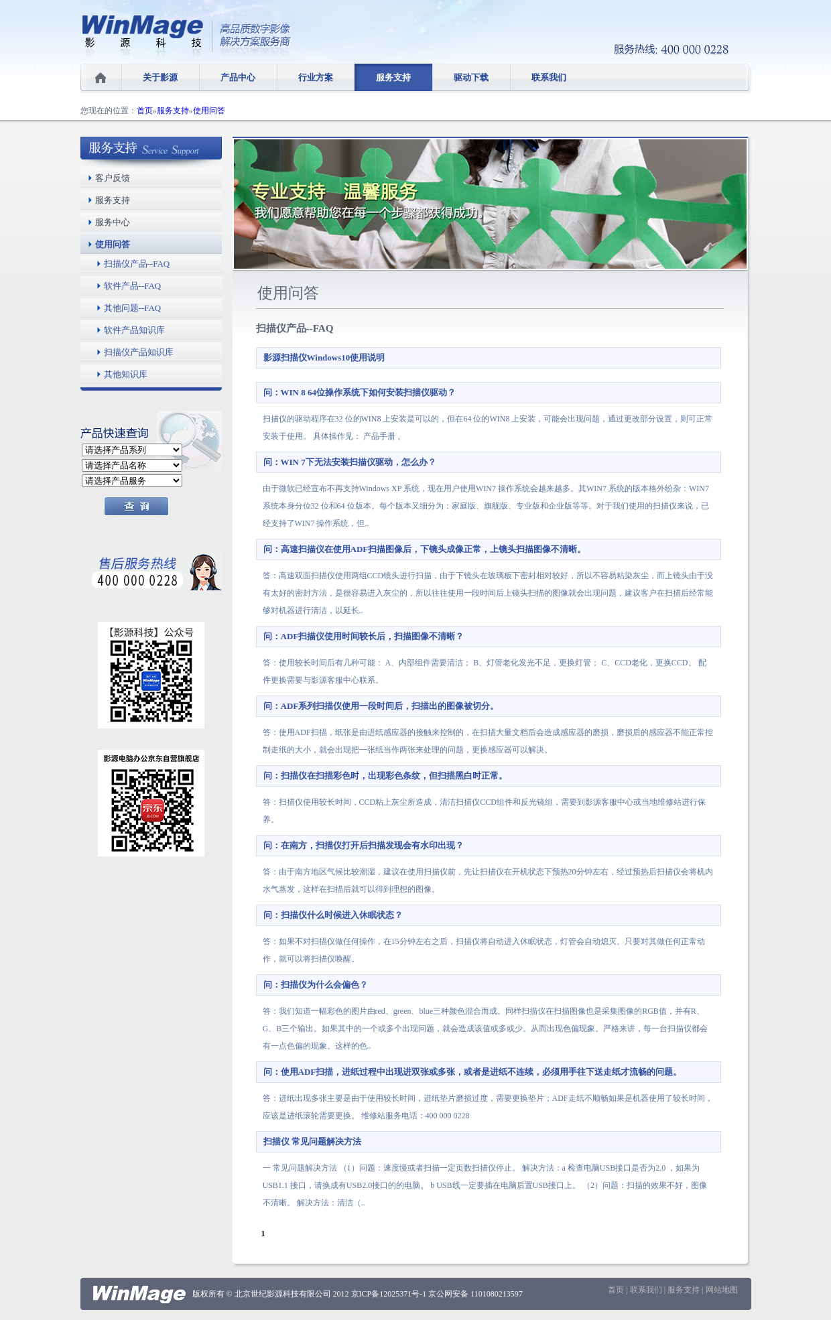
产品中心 (237, 77)
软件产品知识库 (134, 330)
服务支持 (393, 77)
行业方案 (315, 77)
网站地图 (722, 1290)
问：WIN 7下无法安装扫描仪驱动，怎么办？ (349, 462)
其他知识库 (125, 374)
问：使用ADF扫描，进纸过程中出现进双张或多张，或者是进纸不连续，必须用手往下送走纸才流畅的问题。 (472, 1072)
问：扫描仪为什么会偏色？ (315, 985)
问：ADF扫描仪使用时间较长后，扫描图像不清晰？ (363, 636)
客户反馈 (112, 178)
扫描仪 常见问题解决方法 (312, 1141)
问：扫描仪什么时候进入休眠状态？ (333, 915)
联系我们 (548, 77)
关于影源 (160, 77)
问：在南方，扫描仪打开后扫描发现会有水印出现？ (363, 845)
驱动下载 (471, 77)
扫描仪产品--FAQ (137, 264)
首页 (145, 110)
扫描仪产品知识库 (139, 352)
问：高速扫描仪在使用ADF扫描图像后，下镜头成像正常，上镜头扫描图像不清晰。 (424, 549)
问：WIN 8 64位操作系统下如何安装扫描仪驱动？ (359, 392)
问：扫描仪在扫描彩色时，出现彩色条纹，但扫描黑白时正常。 (385, 776)
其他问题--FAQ (133, 308)
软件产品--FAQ (133, 286)
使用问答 (209, 110)
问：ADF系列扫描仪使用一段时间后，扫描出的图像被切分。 (381, 706)
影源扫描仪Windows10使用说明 (324, 357)
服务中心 (112, 222)
